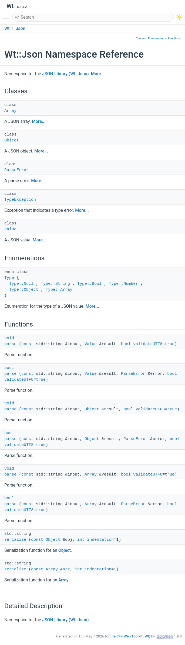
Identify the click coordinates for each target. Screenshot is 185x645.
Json (20, 28)
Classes (141, 38)
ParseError (16, 170)
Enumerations (157, 38)
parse (10, 344)
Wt (6, 28)
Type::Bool (89, 284)
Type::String (55, 284)
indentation (100, 540)
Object (11, 140)
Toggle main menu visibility (7, 14)
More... (98, 73)
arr (66, 569)
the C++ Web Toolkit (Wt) (130, 636)
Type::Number (123, 284)
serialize (15, 540)
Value (10, 229)
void (9, 338)
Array (10, 111)
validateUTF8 (147, 344)
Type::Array (59, 289)
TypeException (20, 199)
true (169, 344)
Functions (174, 38)
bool (126, 344)
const (27, 344)
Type (9, 278)
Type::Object (23, 289)
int (81, 540)
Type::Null (21, 284)
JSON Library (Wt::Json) (65, 73)
